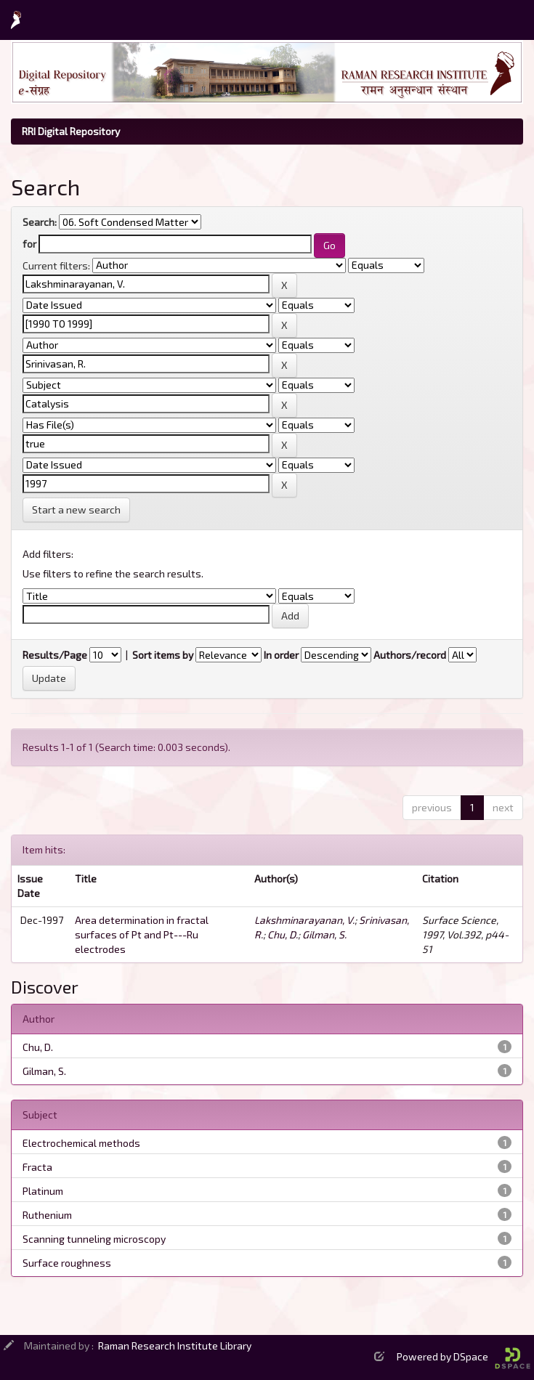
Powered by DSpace (463, 1356)
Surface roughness (67, 1263)
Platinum (43, 1191)
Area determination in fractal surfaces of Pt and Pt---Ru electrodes (142, 934)
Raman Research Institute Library (174, 1345)
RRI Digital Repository (71, 131)
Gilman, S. (324, 934)
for (29, 244)
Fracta (37, 1167)
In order (281, 655)
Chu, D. (282, 934)
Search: (40, 222)
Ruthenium (47, 1215)
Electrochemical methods (81, 1143)
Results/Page (55, 655)
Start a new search (76, 509)
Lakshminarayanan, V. (304, 920)
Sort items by (162, 655)
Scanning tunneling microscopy (94, 1239)
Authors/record (409, 655)
